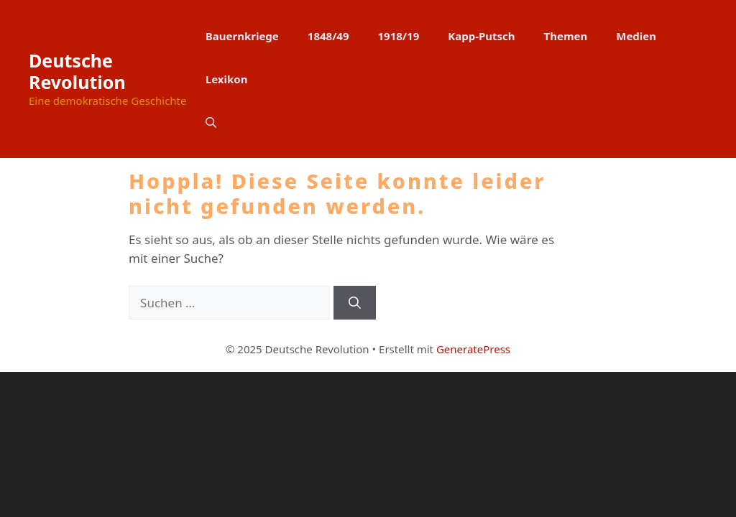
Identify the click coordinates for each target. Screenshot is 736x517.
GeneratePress (473, 349)
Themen (566, 36)
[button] (211, 122)
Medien (636, 36)
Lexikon (227, 79)
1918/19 (399, 36)
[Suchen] (355, 303)
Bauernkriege (242, 36)
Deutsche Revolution (77, 71)
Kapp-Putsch (481, 36)
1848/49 (328, 36)
